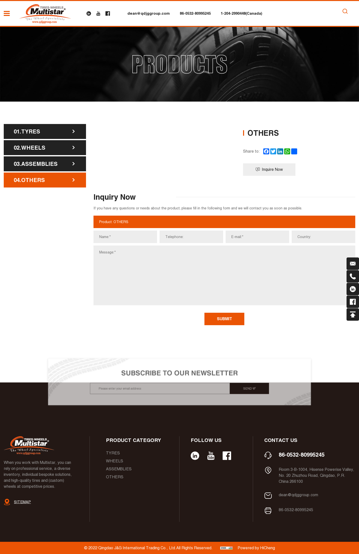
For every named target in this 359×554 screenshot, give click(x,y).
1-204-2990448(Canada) (241, 13)
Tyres (113, 453)
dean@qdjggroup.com (148, 13)
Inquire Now (269, 169)
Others (114, 477)
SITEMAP (22, 502)
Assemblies (119, 469)
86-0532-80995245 (195, 13)
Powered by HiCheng (256, 548)
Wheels (114, 461)
